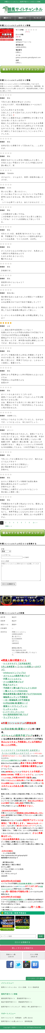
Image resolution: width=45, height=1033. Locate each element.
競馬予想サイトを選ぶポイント (12, 1025)
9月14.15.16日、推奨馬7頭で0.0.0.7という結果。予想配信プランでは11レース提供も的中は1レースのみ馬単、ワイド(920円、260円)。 (22, 236)
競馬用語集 (29, 1025)
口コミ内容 (5, 561)
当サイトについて (7, 1021)
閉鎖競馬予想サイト (25, 1005)
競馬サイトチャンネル (9, 991)
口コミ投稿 (22, 991)
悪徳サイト (22, 18)
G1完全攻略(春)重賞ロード (15, 732)
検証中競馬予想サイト (9, 1005)
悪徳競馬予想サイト (24, 1002)
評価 (2, 549)
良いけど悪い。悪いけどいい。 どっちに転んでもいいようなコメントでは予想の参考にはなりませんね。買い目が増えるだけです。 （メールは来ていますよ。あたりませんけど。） (22, 197)
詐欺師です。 (7, 270)
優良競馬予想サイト (8, 1002)
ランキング (37, 18)
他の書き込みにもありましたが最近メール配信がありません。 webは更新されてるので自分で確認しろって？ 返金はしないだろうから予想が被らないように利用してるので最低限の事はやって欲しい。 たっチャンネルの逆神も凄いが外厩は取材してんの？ (22, 307)
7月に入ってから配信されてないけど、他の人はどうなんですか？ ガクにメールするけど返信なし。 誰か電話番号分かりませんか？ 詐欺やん (22, 464)
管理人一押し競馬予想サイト (32, 1010)
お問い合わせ (28, 1021)
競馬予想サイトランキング (10, 1010)
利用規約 (18, 1021)
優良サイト (7, 18)
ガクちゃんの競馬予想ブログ (16, 739)
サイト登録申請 (33, 991)
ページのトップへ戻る (35, 982)
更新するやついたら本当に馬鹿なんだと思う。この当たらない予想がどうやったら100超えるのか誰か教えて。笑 (22, 162)
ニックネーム (6, 555)
